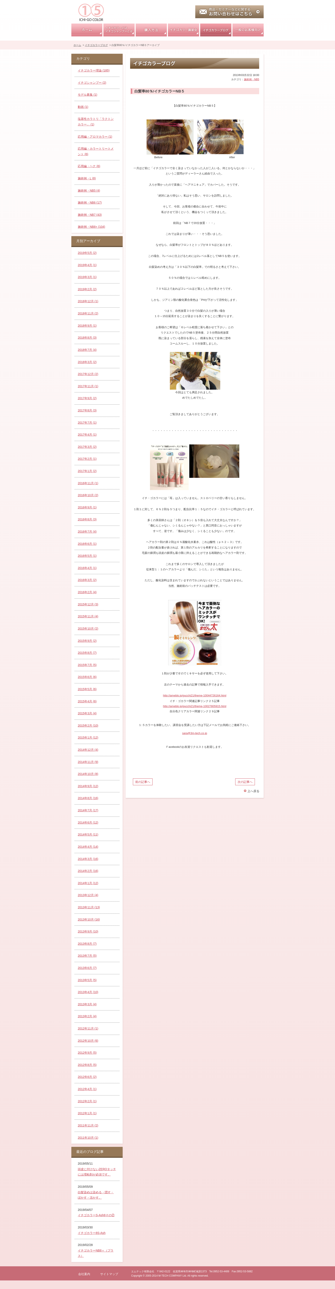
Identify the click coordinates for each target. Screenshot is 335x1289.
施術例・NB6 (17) (90, 202)
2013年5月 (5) (87, 980)
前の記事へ (142, 782)
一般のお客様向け (248, 30)
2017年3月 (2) (87, 447)
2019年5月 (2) (87, 253)
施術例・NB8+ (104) (91, 226)
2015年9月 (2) (87, 640)
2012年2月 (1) (87, 1101)
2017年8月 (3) (87, 410)
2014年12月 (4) (88, 749)
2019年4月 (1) (87, 265)
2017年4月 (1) (87, 434)
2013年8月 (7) (87, 943)
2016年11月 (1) (88, 483)
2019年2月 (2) (87, 289)
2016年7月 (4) (87, 531)
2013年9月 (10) (88, 931)
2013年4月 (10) (88, 992)
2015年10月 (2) (88, 628)
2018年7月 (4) (87, 350)
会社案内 (84, 1274)
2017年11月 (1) (88, 386)
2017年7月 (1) (87, 422)
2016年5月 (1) (87, 555)
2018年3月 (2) (87, 362)
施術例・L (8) (87, 178)
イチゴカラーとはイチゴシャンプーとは (119, 30)
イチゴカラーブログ (215, 30)
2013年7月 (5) (87, 955)
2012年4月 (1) (87, 1089)
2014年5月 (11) (88, 834)
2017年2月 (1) (87, 458)
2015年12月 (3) (88, 604)
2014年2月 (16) (88, 871)
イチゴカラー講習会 (183, 30)
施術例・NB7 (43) (90, 214)
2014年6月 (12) (88, 822)
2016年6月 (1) (87, 543)
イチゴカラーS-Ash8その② (96, 1215)
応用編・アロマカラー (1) (95, 136)
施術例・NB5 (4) (89, 190)
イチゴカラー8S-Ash (92, 1233)
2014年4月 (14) (88, 846)
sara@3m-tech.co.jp (194, 733)
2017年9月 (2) (87, 398)
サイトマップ (109, 1274)
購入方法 (151, 30)
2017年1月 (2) (87, 471)
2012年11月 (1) (88, 1028)
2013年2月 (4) (87, 1016)
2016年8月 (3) (87, 519)
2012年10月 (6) (88, 1040)
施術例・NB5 (251, 79)
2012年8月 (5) (87, 1065)
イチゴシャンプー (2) (92, 82)
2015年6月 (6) (87, 677)
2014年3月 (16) (88, 859)
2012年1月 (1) (87, 1113)
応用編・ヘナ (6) (89, 166)
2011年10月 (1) (88, 1137)
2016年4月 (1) (87, 568)
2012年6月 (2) (87, 1077)
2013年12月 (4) (88, 895)
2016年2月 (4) (87, 592)
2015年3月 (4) (87, 713)
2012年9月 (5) (87, 1052)
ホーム (86, 30)
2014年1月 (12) (88, 883)
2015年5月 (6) (87, 689)
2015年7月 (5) (87, 665)
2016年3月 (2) (87, 580)
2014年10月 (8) (88, 774)
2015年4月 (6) (87, 701)
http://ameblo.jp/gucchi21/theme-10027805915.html (194, 706)
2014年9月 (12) (88, 786)
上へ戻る (253, 791)
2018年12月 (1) (88, 301)
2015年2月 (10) (88, 725)
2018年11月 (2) (88, 313)
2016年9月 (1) (87, 507)
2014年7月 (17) (88, 810)
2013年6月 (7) (87, 968)
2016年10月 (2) (88, 495)
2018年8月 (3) (87, 337)
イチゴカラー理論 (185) (94, 70)
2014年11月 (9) (88, 762)
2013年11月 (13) (89, 907)
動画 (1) (83, 107)
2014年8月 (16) (88, 798)
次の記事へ (245, 782)
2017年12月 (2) (88, 374)
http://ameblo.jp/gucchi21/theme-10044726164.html (194, 695)
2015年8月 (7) (87, 652)
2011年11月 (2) (88, 1125)
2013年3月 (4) (87, 1004)
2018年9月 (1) (87, 325)
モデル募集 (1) (87, 94)
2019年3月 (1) (87, 277)
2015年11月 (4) (88, 616)
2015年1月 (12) (88, 737)
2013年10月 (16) (89, 919)
